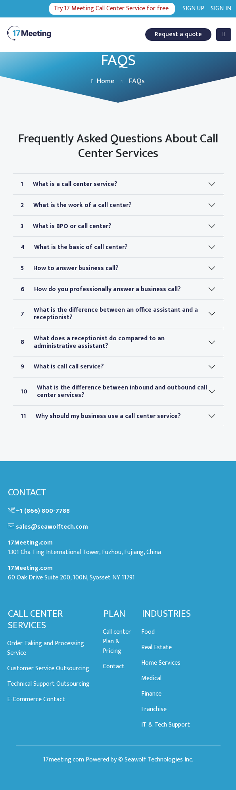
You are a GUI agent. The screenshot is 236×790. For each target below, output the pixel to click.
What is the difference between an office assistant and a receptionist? (109, 314)
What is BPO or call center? (66, 226)
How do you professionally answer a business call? (101, 289)
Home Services (160, 663)
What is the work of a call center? (76, 205)
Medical (151, 679)
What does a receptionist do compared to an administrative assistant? (93, 342)
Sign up (193, 8)
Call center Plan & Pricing (117, 641)
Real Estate (156, 648)
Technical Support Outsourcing (48, 684)
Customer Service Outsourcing (48, 669)
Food (148, 632)
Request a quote (178, 34)
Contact (114, 667)
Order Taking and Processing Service (45, 648)
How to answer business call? (70, 268)
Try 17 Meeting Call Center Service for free (111, 8)
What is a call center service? (69, 184)
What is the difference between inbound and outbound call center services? (114, 391)
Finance (151, 694)
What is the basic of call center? (74, 247)
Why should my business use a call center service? (101, 416)
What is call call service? (62, 366)
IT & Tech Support (165, 725)
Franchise (154, 710)
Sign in (221, 8)
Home (102, 81)
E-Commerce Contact (36, 700)
